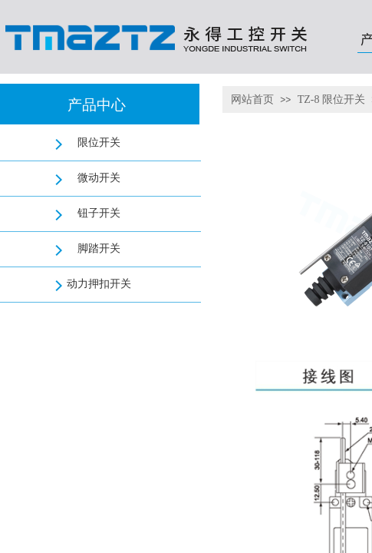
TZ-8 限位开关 (331, 99)
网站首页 (252, 99)
